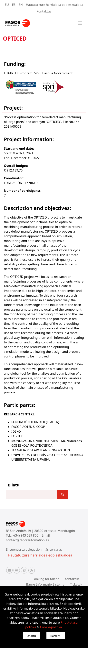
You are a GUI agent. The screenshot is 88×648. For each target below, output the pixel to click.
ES (13, 5)
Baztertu (55, 636)
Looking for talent (46, 579)
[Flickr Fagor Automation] (9, 570)
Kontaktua (44, 11)
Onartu (31, 636)
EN (21, 5)
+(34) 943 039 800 (26, 535)
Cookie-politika (51, 627)
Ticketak (76, 584)
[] (62, 494)
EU (7, 5)
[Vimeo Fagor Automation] (24, 570)
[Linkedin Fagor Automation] (17, 570)
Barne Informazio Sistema (45, 584)
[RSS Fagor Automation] (31, 570)
